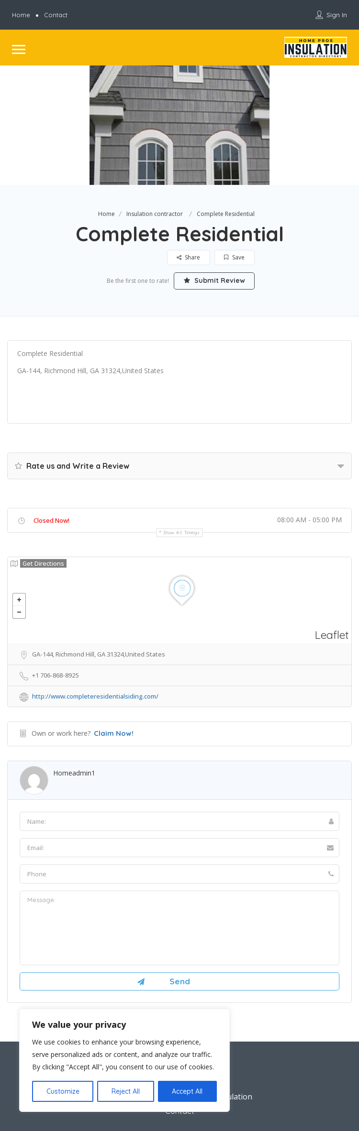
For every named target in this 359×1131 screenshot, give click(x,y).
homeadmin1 (74, 772)
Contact (55, 15)
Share (189, 257)
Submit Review (214, 280)
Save (234, 257)
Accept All (187, 1091)
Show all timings (182, 532)
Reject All (126, 1091)
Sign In (336, 15)
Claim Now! (114, 733)
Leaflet (332, 635)
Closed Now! (51, 520)
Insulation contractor (154, 214)
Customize (62, 1091)
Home (21, 15)
